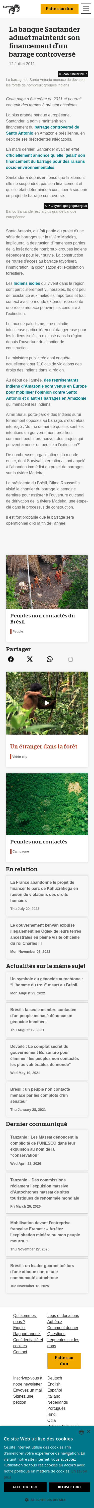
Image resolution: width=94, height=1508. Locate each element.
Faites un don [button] (59, 9)
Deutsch (54, 1378)
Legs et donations (63, 1315)
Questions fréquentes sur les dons (63, 1340)
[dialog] (47, 1467)
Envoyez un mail (28, 1390)
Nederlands (57, 1402)
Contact (20, 1352)
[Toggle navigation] (86, 9)
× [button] (88, 1432)
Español (54, 1390)
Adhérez (54, 1322)
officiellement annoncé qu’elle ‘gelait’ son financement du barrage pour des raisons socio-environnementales (45, 161)
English (53, 1384)
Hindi (51, 1414)
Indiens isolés (27, 283)
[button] (47, 1499)
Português (56, 1408)
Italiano (53, 1396)
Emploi (19, 1328)
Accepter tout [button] (25, 1487)
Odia (51, 1420)
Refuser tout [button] (69, 1487)
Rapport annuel (27, 1334)
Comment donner (62, 1328)
